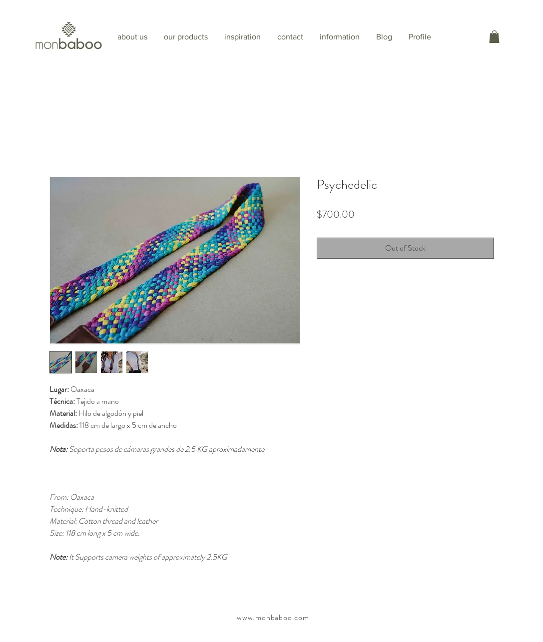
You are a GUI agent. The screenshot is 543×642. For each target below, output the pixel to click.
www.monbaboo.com (273, 617)
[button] (494, 36)
